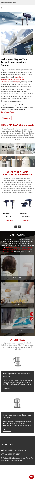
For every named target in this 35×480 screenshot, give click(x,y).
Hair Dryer (17, 277)
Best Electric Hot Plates (15, 159)
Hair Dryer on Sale (13, 146)
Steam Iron (17, 331)
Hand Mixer (17, 304)
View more (6, 118)
